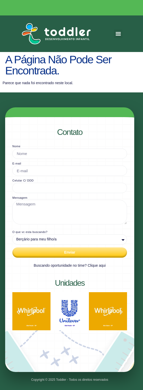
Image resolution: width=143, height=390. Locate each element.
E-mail (16, 163)
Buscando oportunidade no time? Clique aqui (70, 265)
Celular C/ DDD (23, 180)
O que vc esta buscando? (29, 231)
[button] (118, 34)
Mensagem (19, 197)
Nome (16, 146)
